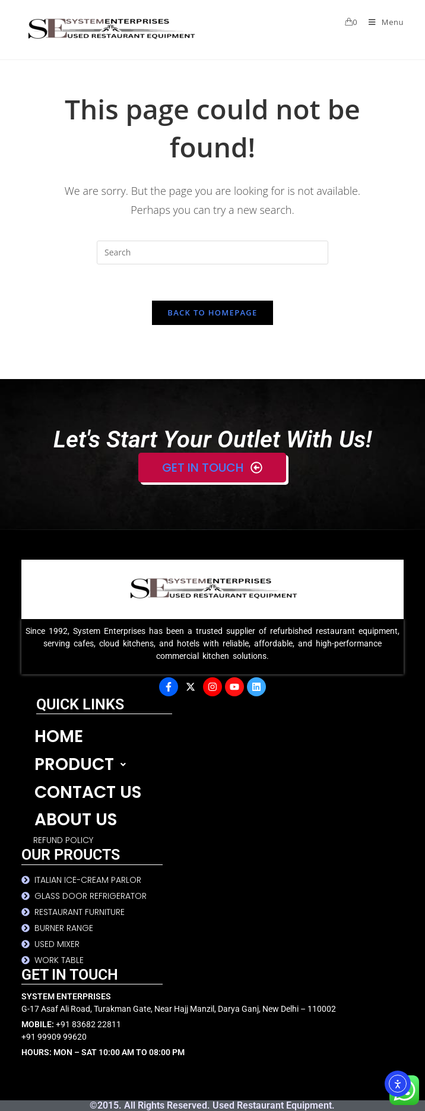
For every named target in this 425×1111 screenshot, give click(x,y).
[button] (219, 765)
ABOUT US (75, 819)
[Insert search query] (212, 252)
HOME (58, 736)
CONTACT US (87, 792)
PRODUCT (83, 764)
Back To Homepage (212, 312)
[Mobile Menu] (382, 22)
